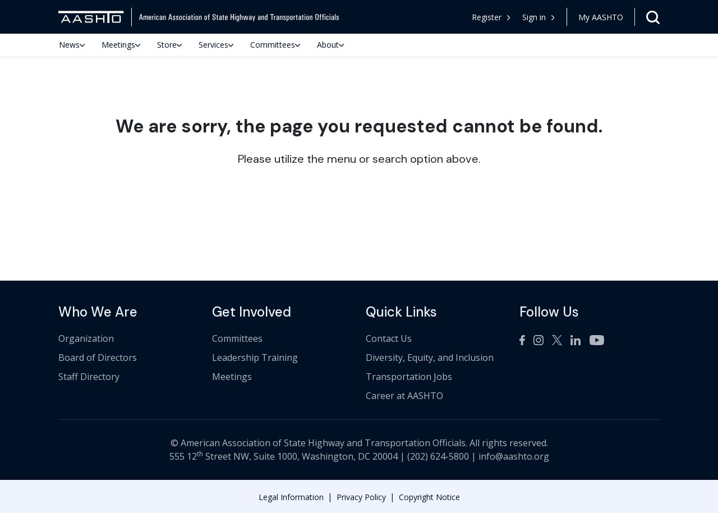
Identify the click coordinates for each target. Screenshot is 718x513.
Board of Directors (97, 357)
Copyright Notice (429, 497)
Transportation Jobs (409, 376)
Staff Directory (88, 376)
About (330, 45)
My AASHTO (600, 17)
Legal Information (291, 497)
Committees (275, 45)
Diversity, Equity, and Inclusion (430, 357)
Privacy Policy (361, 497)
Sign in (538, 17)
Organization (86, 338)
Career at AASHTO (404, 396)
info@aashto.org (513, 456)
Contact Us (389, 338)
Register (491, 17)
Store (169, 45)
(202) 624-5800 (438, 456)
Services (216, 45)
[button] (538, 17)
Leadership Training (255, 357)
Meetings (121, 45)
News (72, 45)
